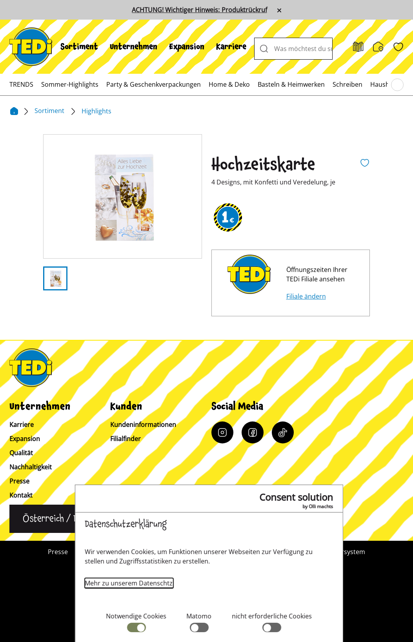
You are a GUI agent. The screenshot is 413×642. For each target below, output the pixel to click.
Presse (19, 481)
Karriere (231, 47)
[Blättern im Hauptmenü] (397, 84)
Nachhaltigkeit (30, 467)
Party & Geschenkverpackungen (153, 84)
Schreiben (347, 84)
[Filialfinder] (378, 47)
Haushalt (383, 84)
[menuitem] (79, 47)
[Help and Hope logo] (232, 605)
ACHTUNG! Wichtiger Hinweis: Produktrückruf (199, 9)
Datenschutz (268, 551)
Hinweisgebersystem (334, 551)
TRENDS (21, 84)
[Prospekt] (358, 47)
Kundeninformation (153, 551)
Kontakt (21, 495)
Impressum (216, 551)
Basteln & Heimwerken (291, 84)
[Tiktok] (283, 432)
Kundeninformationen (143, 424)
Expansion (186, 47)
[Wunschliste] (398, 47)
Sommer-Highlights (69, 84)
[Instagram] (222, 432)
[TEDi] (30, 46)
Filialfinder (125, 438)
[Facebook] (253, 432)
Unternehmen (133, 47)
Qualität (21, 453)
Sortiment (79, 47)
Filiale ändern (306, 296)
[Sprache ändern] (62, 519)
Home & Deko (229, 84)
